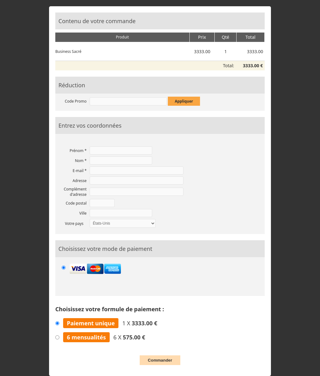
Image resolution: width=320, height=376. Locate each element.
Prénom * (78, 150)
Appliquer (184, 101)
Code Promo (76, 101)
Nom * (81, 160)
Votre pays (74, 223)
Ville (83, 213)
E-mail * (80, 170)
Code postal (76, 203)
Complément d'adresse (75, 191)
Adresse (79, 180)
